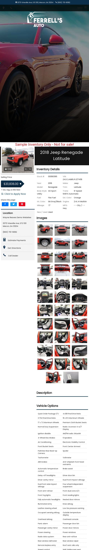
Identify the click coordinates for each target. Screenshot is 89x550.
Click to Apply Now (13, 190)
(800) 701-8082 (63, 2)
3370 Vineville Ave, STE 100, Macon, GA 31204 (34, 2)
